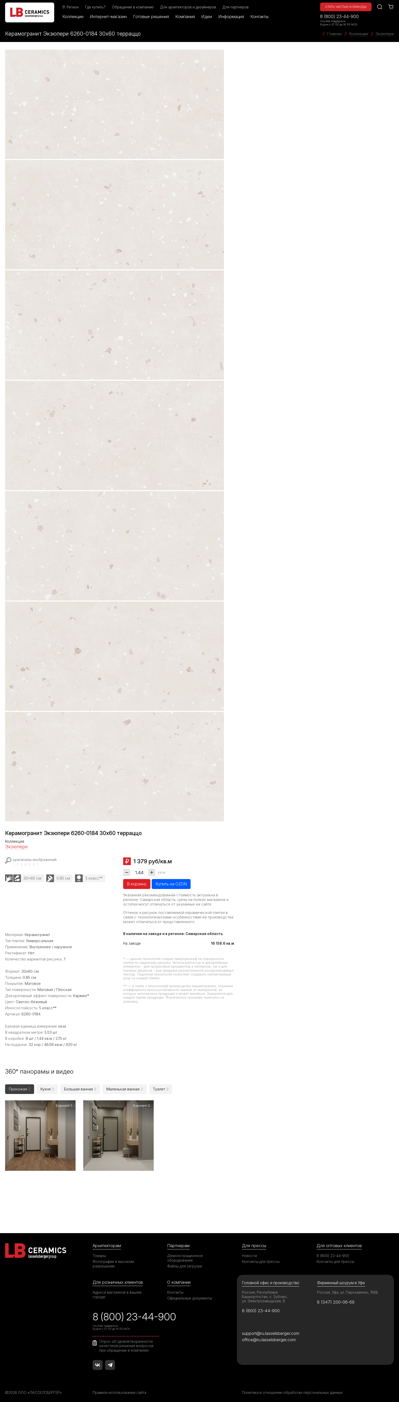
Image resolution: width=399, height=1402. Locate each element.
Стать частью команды (345, 7)
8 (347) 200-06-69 (335, 1298)
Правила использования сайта (119, 1389)
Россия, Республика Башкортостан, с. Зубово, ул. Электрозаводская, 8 (265, 1293)
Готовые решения (151, 16)
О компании (179, 1278)
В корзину (137, 883)
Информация (231, 16)
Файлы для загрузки (184, 1263)
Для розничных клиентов (118, 1278)
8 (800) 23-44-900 (339, 16)
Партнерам (178, 1242)
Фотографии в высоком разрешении (113, 1260)
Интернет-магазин (108, 16)
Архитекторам (107, 1242)
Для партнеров (235, 7)
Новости (249, 1252)
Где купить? (95, 7)
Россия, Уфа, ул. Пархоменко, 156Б (347, 1289)
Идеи (206, 16)
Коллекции (72, 16)
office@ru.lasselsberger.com (269, 1336)
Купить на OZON (171, 883)
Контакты (259, 16)
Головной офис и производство (270, 1279)
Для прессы (254, 1242)
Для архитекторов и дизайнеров (188, 7)
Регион (70, 7)
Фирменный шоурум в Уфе (341, 1279)
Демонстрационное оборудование (185, 1254)
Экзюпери (16, 846)
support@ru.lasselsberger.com (270, 1330)
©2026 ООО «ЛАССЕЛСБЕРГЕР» (34, 1389)
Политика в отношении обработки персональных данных (292, 1389)
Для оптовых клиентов (339, 1242)
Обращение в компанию (133, 7)
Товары (99, 1252)
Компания (185, 16)
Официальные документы (189, 1295)
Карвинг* (81, 995)
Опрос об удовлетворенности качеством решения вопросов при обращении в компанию (126, 1342)
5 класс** (94, 878)
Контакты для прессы (261, 1258)
